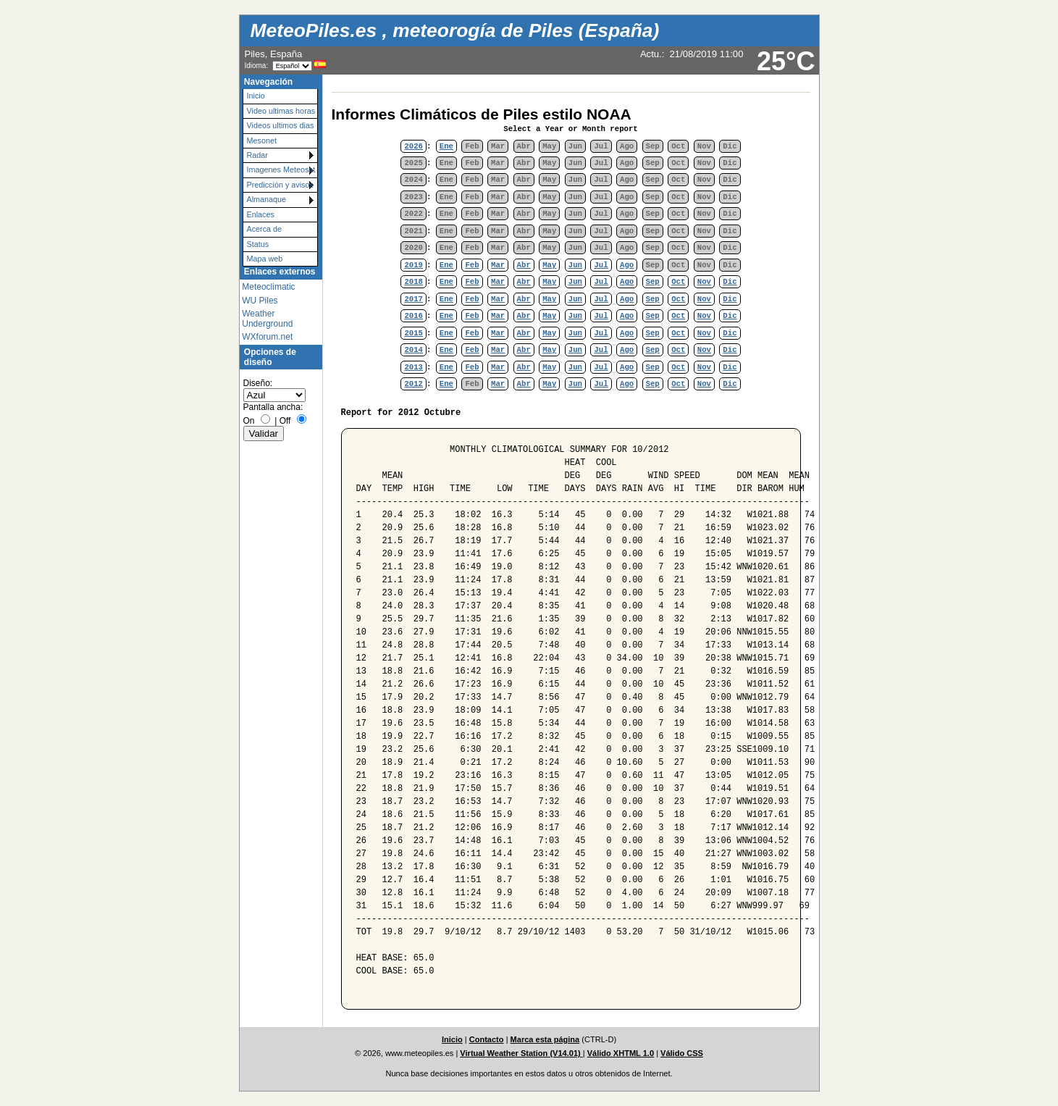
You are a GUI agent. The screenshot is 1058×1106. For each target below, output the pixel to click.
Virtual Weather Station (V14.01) (521, 1053)
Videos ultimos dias (280, 125)
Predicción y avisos (280, 184)
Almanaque (267, 199)
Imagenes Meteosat (281, 169)
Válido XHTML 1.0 (620, 1053)
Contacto (486, 1039)
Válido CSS (681, 1053)
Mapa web (265, 258)
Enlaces (260, 214)
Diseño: (258, 383)
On (249, 421)
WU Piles (259, 301)
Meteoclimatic (268, 287)
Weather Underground (267, 319)
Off (285, 421)
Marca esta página (545, 1039)
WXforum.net (267, 337)
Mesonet (262, 140)
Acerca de (264, 229)
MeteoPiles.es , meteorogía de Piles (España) (455, 30)
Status (258, 244)
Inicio (256, 95)
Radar (257, 155)
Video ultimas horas (281, 110)
